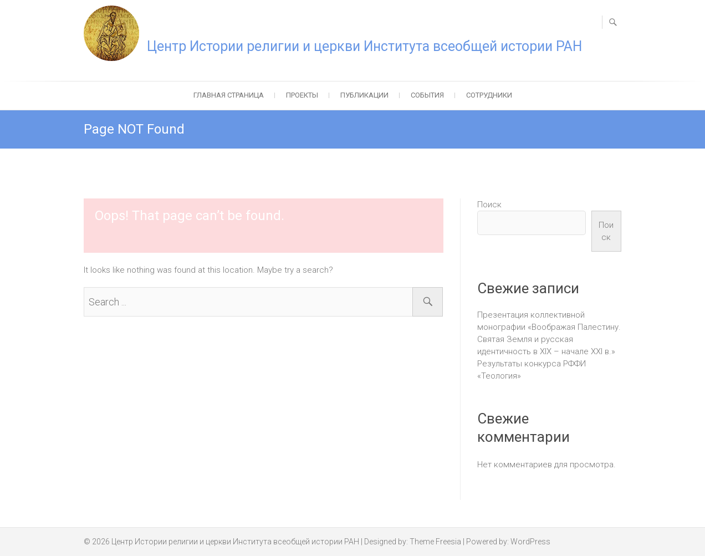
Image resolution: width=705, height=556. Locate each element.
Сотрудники (489, 95)
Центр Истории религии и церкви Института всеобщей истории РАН (364, 46)
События (427, 95)
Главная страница (228, 95)
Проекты (302, 95)
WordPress (530, 541)
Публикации (364, 95)
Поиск (489, 205)
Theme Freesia (435, 541)
